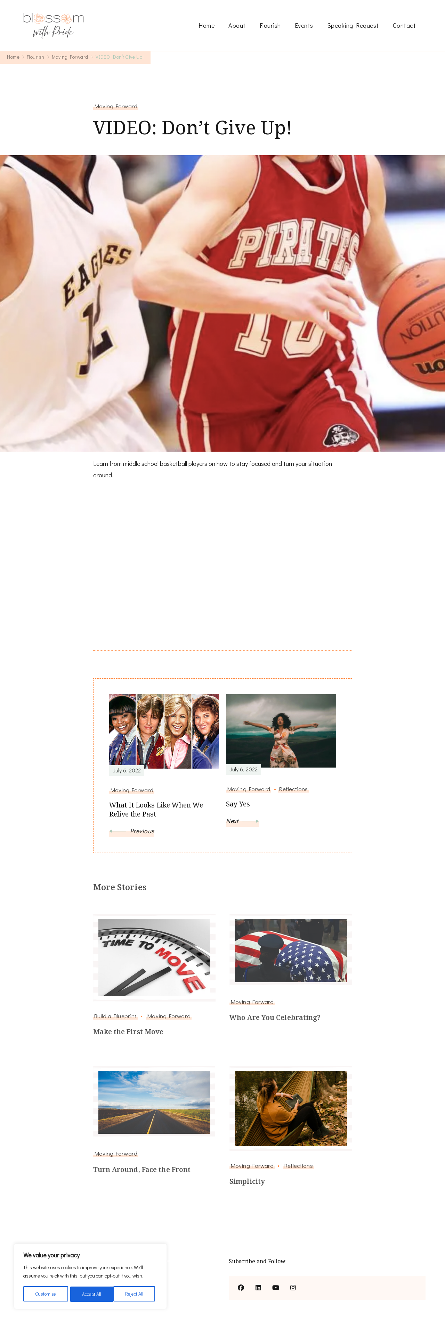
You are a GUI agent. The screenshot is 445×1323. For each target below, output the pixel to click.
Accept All (136, 1294)
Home (207, 25)
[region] (90, 1277)
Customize (46, 1294)
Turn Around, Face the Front (143, 1169)
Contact (404, 25)
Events (304, 25)
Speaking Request (353, 25)
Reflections (298, 1165)
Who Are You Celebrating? (275, 1017)
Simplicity (247, 1181)
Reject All (91, 1294)
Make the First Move (128, 1032)
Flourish (270, 25)
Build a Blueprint (115, 1016)
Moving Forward (115, 106)
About (237, 25)
